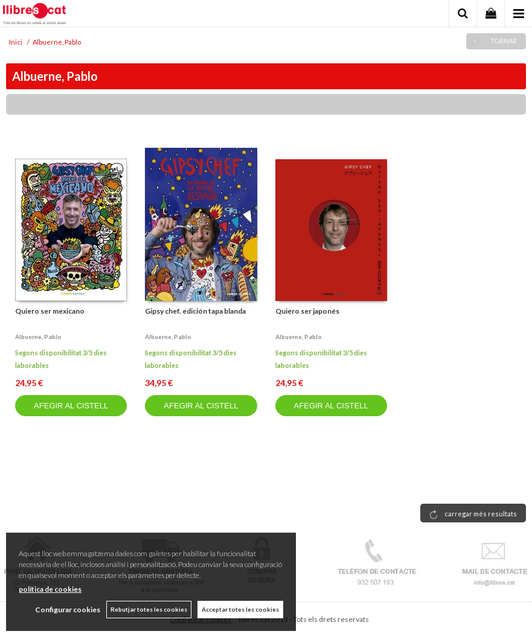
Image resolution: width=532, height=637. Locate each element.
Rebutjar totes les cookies (149, 609)
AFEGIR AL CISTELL (71, 405)
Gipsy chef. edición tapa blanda (195, 310)
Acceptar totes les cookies (240, 609)
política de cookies (50, 589)
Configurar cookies (67, 609)
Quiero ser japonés (307, 310)
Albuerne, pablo (38, 336)
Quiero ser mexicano (50, 310)
